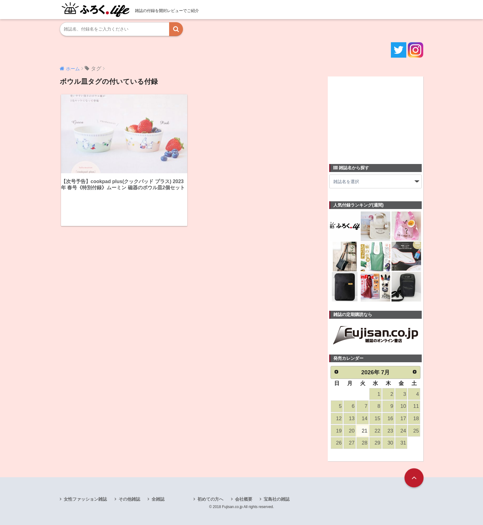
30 (390, 443)
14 (364, 418)
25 (416, 431)
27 (352, 443)
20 (352, 431)
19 (339, 431)
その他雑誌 (129, 499)
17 (403, 418)
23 (390, 431)
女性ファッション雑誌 (85, 499)
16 (390, 418)
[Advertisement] (375, 116)
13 (352, 418)
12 (339, 418)
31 (403, 443)
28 (364, 443)
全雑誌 (158, 499)
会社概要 (243, 499)
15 (377, 418)
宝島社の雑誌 (277, 499)
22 (377, 431)
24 (403, 431)
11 (416, 406)
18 (416, 418)
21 (364, 431)
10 (403, 406)
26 (339, 443)
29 (377, 443)
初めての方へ (210, 499)
